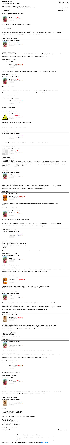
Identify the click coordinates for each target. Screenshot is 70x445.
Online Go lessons (36, 442)
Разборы (9, 7)
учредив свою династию (20, 127)
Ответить (8, 38)
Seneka (10, 17)
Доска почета (18, 6)
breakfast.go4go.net (11, 332)
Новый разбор (15, 7)
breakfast (11, 317)
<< (65, 7)
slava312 (11, 150)
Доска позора (26, 6)
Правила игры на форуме (8, 6)
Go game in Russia (27, 442)
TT (9, 115)
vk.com (3, 204)
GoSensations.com (16, 335)
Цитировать (14, 38)
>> (67, 7)
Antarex (11, 64)
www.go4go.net (14, 333)
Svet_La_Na (11, 196)
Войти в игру (32, 7)
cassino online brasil (6, 442)
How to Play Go (44, 442)
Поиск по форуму (24, 7)
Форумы (4, 7)
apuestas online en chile (17, 442)
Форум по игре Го (7, 1)
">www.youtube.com (6, 28)
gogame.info (12, 334)
